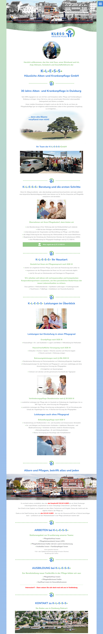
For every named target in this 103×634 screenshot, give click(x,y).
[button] (100, 4)
